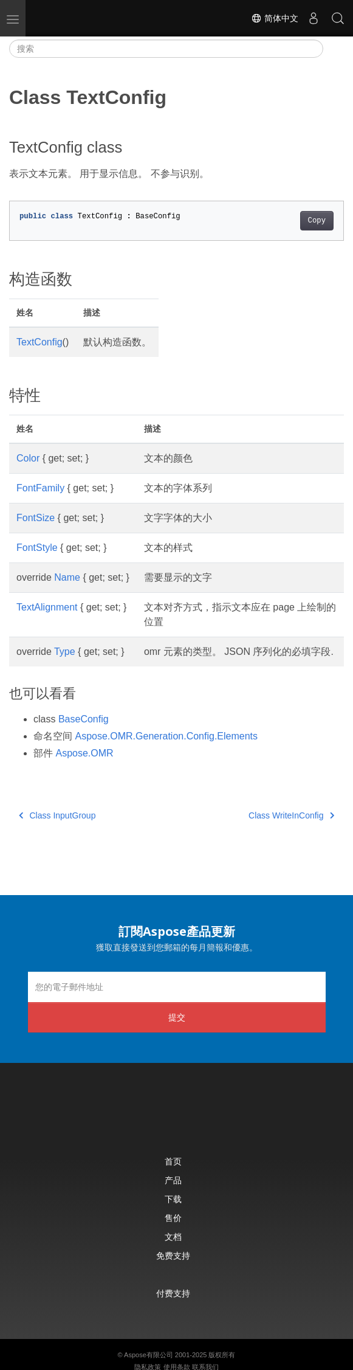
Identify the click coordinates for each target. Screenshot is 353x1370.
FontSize (35, 518)
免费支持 (173, 1255)
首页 (173, 1161)
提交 (176, 1017)
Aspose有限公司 (148, 1354)
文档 (173, 1236)
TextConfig (39, 342)
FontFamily (40, 488)
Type (64, 651)
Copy (317, 220)
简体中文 (274, 18)
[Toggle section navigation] (333, 48)
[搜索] (166, 49)
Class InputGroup (57, 815)
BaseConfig (83, 719)
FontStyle (37, 547)
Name (67, 577)
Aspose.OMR (84, 753)
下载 (173, 1199)
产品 (173, 1180)
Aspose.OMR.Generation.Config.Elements (166, 736)
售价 (173, 1217)
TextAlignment (47, 607)
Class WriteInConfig (291, 815)
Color (27, 458)
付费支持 (173, 1293)
